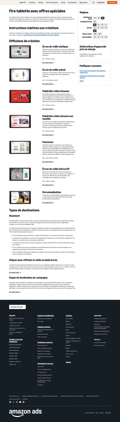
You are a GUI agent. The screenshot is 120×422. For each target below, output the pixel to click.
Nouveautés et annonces (100, 334)
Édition (67, 348)
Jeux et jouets (69, 354)
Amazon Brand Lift (42, 345)
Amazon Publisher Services (45, 375)
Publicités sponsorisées (15, 344)
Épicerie (68, 335)
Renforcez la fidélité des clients (15, 333)
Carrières (25, 399)
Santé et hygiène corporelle (73, 338)
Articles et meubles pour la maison (73, 341)
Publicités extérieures (15, 361)
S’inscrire (112, 2)
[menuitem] (17, 350)
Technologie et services (45, 364)
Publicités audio (13, 358)
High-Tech (68, 324)
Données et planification (46, 316)
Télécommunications (71, 351)
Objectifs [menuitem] (12, 316)
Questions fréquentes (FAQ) (101, 331)
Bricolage (68, 345)
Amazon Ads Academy (100, 318)
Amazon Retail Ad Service (44, 378)
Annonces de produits (100, 321)
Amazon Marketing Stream (45, 348)
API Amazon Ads (42, 372)
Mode (67, 330)
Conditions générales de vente (30, 396)
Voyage (68, 356)
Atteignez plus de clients (16, 322)
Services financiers (71, 332)
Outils (63, 2)
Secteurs (69, 316)
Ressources (97, 324)
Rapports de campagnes (44, 351)
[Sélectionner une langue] (17, 307)
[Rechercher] (93, 2)
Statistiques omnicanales (44, 354)
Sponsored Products (14, 347)
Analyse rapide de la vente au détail (45, 357)
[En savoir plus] (48, 62)
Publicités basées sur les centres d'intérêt (72, 396)
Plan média (40, 321)
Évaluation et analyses (45, 342)
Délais (82, 81)
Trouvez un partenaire (100, 342)
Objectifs (22, 2)
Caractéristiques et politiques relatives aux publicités (102, 327)
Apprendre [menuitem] (98, 316)
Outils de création (42, 337)
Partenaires (72, 2)
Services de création (43, 334)
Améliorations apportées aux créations (45, 330)
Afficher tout (12, 364)
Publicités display (13, 353)
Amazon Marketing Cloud (44, 369)
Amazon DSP (41, 366)
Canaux (40, 2)
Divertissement (70, 327)
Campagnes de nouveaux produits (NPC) (44, 381)
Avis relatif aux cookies (92, 396)
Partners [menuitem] (97, 340)
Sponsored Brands (14, 350)
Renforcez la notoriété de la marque (16, 319)
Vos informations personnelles (49, 396)
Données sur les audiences (45, 318)
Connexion (101, 2)
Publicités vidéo (13, 356)
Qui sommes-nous (14, 396)
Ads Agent (40, 385)
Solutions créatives (44, 327)
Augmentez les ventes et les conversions (17, 328)
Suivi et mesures (52, 2)
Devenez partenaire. (99, 345)
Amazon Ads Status (14, 399)
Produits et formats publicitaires (16, 340)
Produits (32, 2)
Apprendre (83, 2)
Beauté (68, 321)
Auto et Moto (69, 318)
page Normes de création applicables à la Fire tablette (41, 35)
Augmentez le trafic (14, 325)
